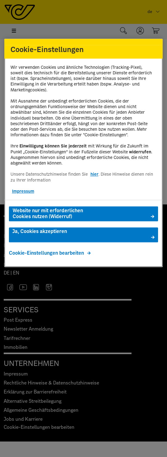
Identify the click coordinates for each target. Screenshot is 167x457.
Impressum (23, 191)
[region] (83, 153)
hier (94, 175)
